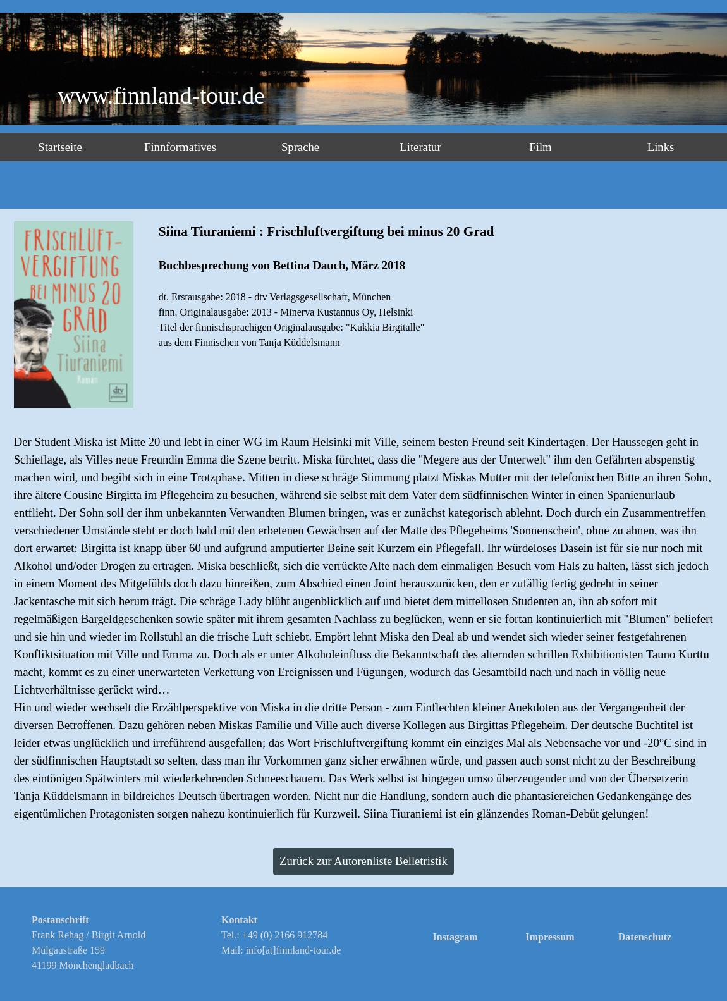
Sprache (300, 147)
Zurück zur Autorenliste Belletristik (363, 861)
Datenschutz (644, 936)
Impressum (549, 936)
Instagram (454, 936)
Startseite (60, 147)
